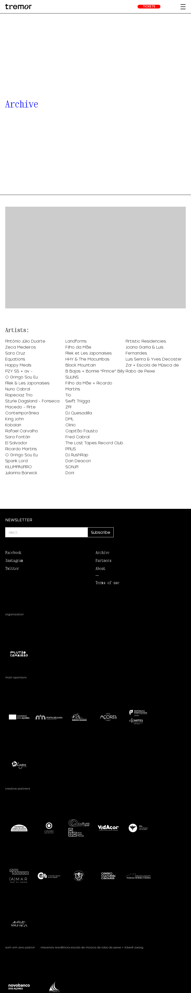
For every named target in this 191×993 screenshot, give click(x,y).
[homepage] (18, 6)
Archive (102, 552)
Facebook (13, 552)
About (100, 568)
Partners (103, 560)
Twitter (12, 568)
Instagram (14, 560)
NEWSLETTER (18, 519)
